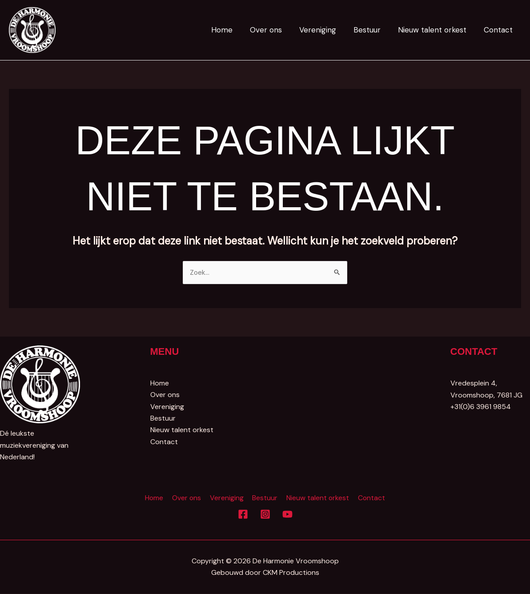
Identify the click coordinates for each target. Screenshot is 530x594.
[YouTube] (287, 515)
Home (234, 30)
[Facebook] (243, 515)
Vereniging (325, 30)
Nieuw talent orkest (435, 30)
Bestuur (372, 30)
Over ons (276, 30)
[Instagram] (265, 515)
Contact (499, 30)
